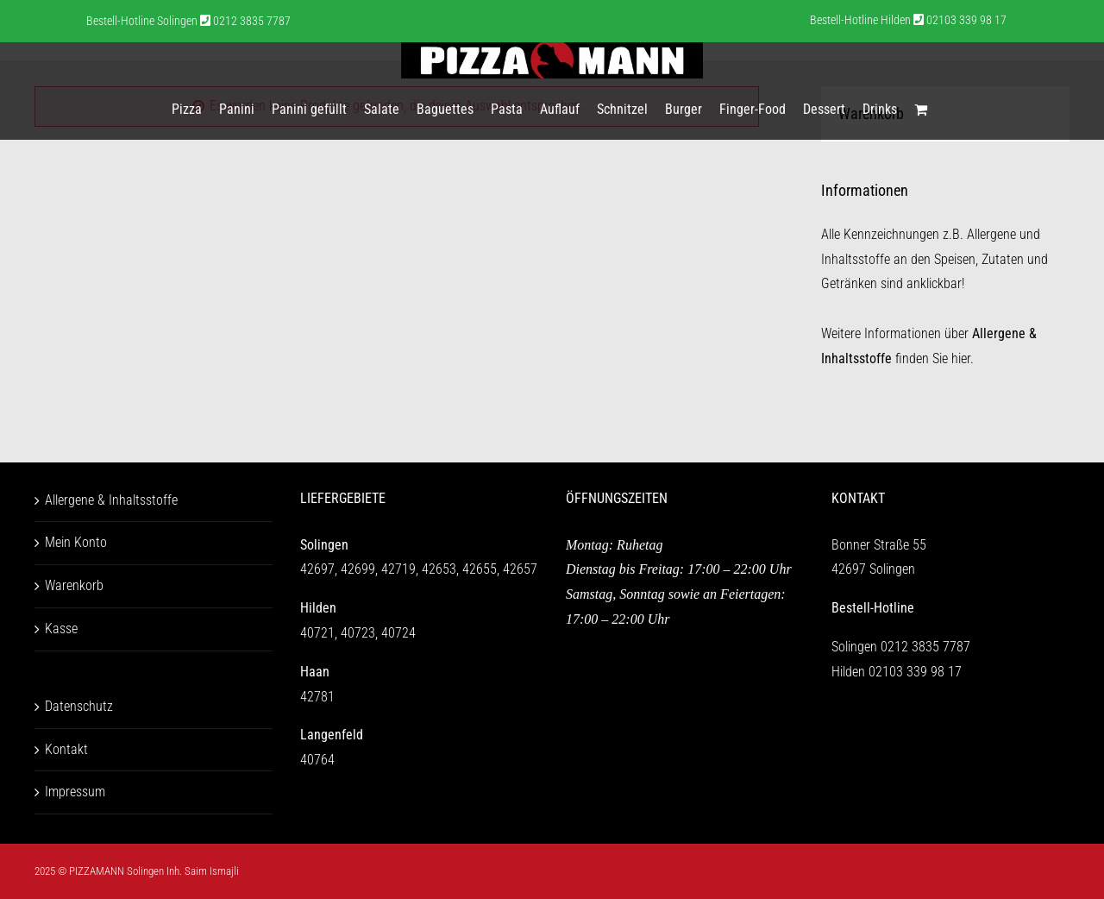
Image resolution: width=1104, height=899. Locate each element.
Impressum (75, 791)
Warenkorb (74, 585)
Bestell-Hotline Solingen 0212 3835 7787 (188, 21)
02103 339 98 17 (915, 671)
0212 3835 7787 (925, 646)
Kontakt (66, 749)
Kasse (61, 628)
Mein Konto (76, 542)
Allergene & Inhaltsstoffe (111, 500)
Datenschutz (79, 706)
